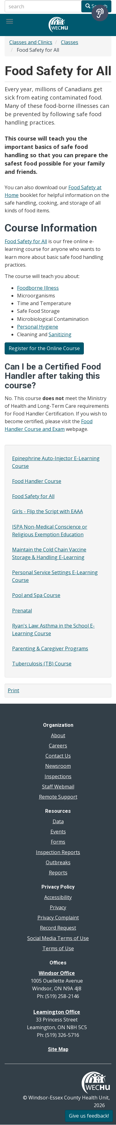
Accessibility (58, 897)
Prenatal (22, 610)
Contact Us (58, 755)
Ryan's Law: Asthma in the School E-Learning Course (53, 629)
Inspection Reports (58, 852)
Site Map (58, 1049)
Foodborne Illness (38, 287)
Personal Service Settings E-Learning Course (55, 576)
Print (13, 690)
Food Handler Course (36, 481)
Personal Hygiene (37, 326)
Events (58, 831)
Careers (58, 745)
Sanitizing (60, 334)
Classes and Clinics (30, 42)
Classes (69, 42)
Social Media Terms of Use (58, 938)
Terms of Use (58, 948)
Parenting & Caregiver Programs (50, 648)
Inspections (58, 776)
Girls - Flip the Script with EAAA (47, 511)
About (58, 735)
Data (58, 821)
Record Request (58, 927)
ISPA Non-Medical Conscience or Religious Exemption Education (49, 530)
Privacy (58, 907)
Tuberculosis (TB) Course (41, 663)
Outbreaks (58, 862)
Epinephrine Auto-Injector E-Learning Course (56, 462)
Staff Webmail (58, 786)
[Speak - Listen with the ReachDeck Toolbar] (100, 13)
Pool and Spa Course (36, 595)
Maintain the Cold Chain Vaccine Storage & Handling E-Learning (49, 553)
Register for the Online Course (44, 348)
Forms (58, 841)
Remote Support (58, 796)
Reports (58, 872)
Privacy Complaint (58, 917)
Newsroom (58, 766)
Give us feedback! (89, 1115)
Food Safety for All (26, 241)
